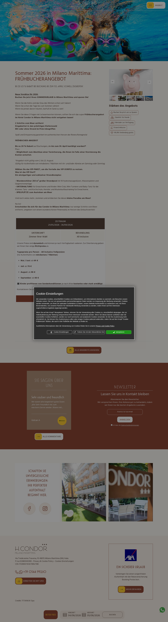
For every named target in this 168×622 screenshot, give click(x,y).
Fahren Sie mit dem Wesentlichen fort (89, 332)
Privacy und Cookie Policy (105, 326)
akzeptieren (118, 332)
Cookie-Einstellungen (59, 332)
